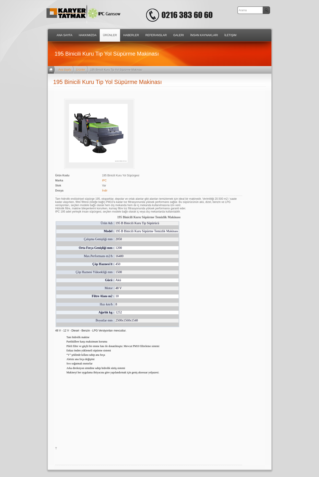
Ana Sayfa (65, 69)
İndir (104, 190)
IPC (104, 180)
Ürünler (80, 69)
